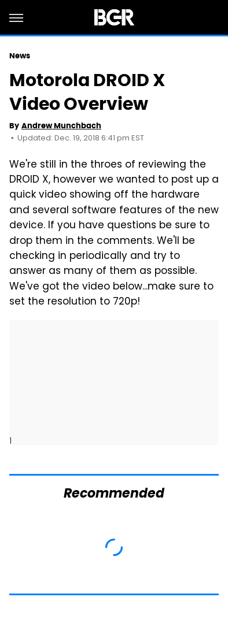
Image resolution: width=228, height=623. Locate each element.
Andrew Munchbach (61, 126)
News (19, 56)
